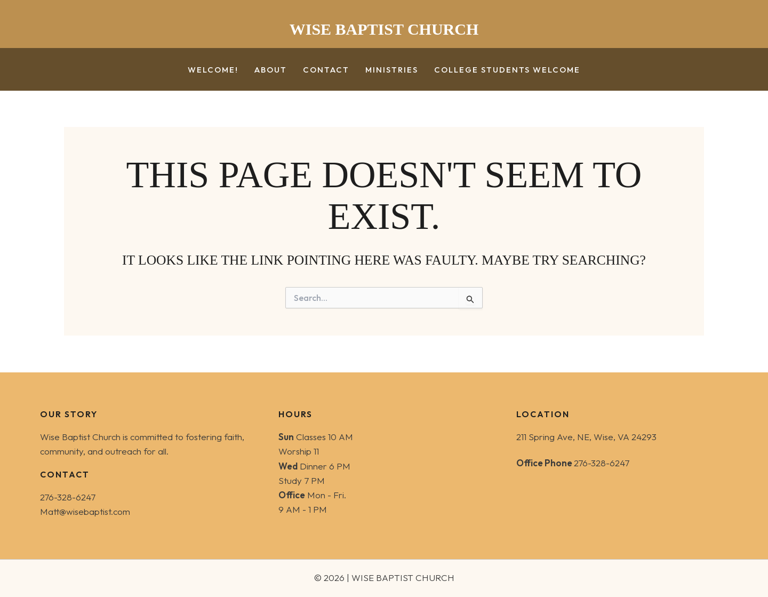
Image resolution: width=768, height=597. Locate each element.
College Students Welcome (507, 70)
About (270, 70)
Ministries (391, 70)
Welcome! (213, 70)
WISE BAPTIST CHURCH (384, 29)
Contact (326, 70)
